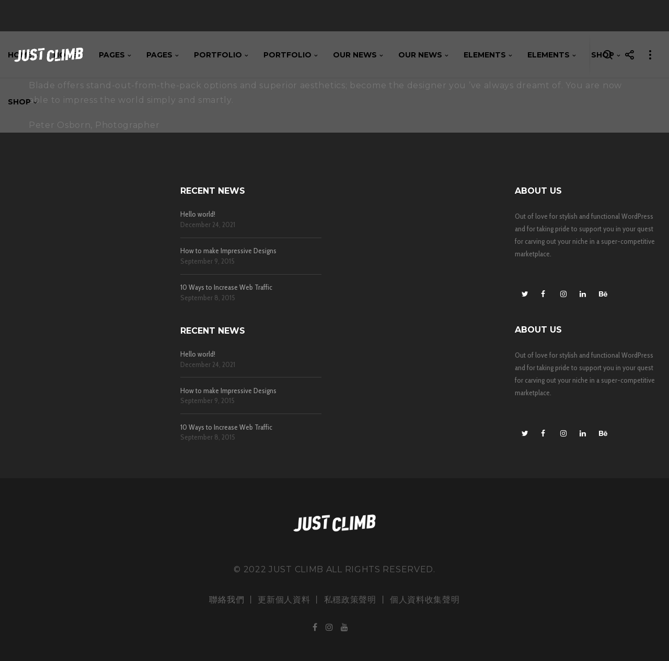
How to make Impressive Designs (228, 250)
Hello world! (197, 214)
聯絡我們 (226, 600)
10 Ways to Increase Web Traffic (226, 287)
